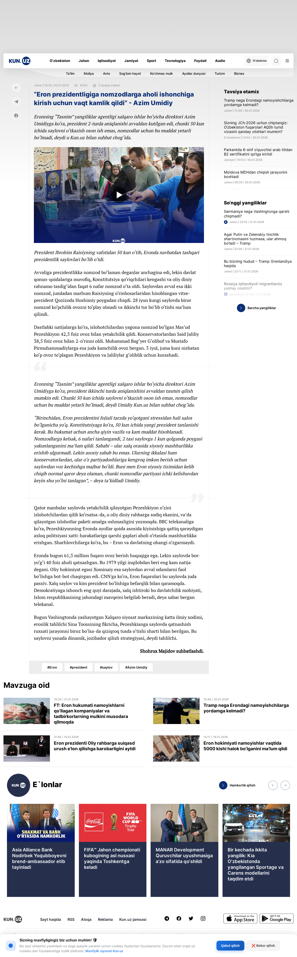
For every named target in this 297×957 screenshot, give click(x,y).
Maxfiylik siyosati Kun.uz (104, 951)
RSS (71, 919)
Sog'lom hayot (130, 73)
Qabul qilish (230, 945)
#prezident (78, 667)
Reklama (105, 919)
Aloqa (86, 919)
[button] (273, 785)
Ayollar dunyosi (193, 73)
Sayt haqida (50, 919)
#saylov (106, 667)
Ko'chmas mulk (161, 73)
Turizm (220, 73)
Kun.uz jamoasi (132, 919)
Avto (106, 73)
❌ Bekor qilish (263, 945)
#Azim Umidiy (136, 667)
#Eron (52, 667)
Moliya (89, 73)
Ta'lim (70, 73)
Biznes (239, 73)
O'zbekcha (256, 60)
